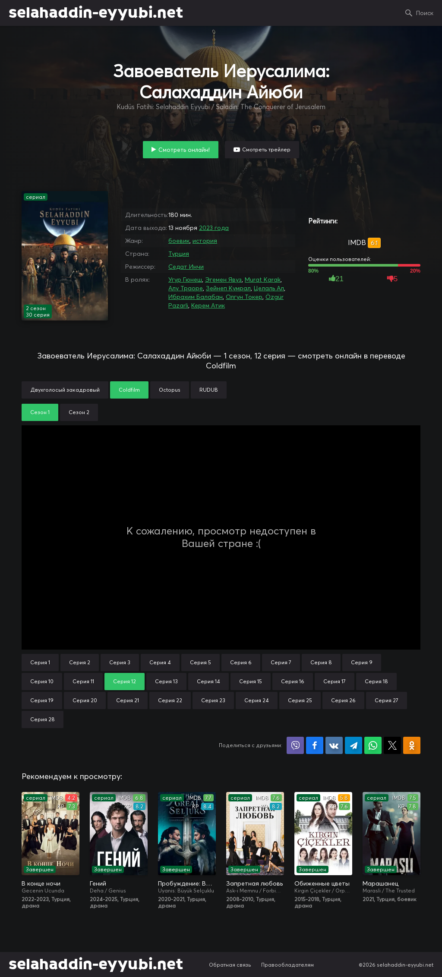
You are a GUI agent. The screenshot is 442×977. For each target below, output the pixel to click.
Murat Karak (263, 279)
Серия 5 (200, 662)
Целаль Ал (269, 288)
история (205, 241)
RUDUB (208, 389)
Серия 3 (119, 662)
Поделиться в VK (334, 745)
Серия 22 (170, 700)
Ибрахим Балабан (195, 297)
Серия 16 (292, 681)
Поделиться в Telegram (353, 745)
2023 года (214, 228)
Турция (178, 254)
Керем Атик (208, 305)
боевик (178, 241)
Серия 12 (124, 681)
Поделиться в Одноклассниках (411, 745)
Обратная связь (230, 964)
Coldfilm (129, 389)
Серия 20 (85, 700)
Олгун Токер (244, 297)
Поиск (424, 13)
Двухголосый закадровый (65, 389)
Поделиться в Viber (295, 745)
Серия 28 (42, 719)
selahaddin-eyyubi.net (96, 13)
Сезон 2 (79, 412)
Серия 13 (166, 681)
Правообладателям (287, 964)
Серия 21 (127, 700)
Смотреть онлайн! (184, 149)
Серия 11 (83, 681)
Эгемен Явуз (223, 279)
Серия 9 (362, 662)
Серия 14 (208, 681)
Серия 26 (343, 700)
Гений (98, 883)
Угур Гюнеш (185, 279)
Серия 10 (42, 681)
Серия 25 (300, 700)
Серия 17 (334, 681)
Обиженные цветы (322, 883)
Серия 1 (40, 662)
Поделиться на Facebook (314, 745)
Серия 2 (79, 662)
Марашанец (380, 883)
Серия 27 (386, 700)
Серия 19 (42, 700)
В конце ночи (41, 883)
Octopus (169, 389)
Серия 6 (241, 662)
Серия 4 (160, 662)
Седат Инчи (186, 266)
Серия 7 (281, 662)
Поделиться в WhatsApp (373, 745)
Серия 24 (256, 700)
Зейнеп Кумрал (228, 288)
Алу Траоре (185, 288)
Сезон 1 (40, 412)
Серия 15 (250, 681)
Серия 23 (213, 700)
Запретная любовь (254, 883)
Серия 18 (376, 681)
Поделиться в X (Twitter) (392, 745)
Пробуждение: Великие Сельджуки (187, 883)
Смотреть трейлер (266, 149)
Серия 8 (321, 662)
